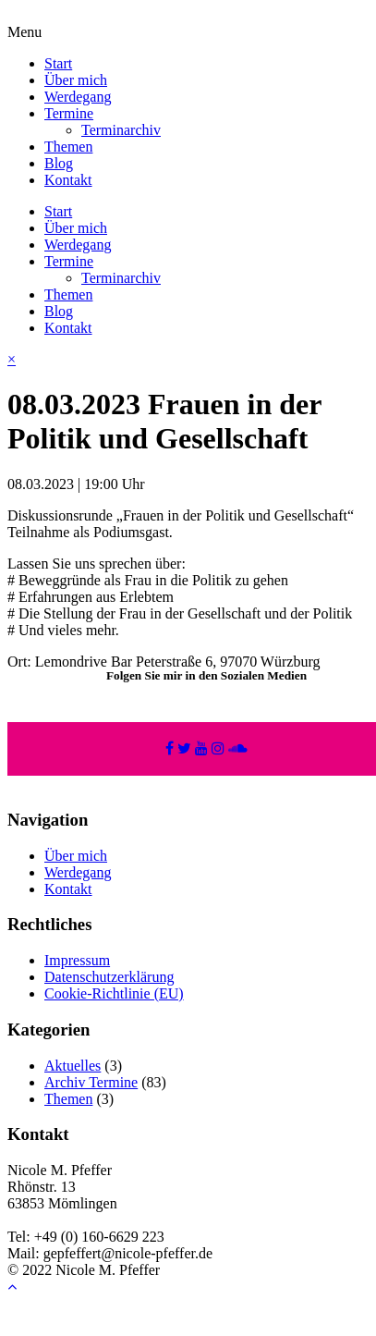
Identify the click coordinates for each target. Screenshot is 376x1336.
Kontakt (68, 180)
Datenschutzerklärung (109, 977)
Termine (68, 113)
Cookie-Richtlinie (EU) (114, 993)
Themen (68, 146)
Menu (24, 32)
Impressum (77, 960)
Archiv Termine (91, 1082)
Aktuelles (72, 1065)
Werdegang (77, 96)
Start (58, 63)
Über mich (75, 80)
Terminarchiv (121, 130)
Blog (58, 163)
